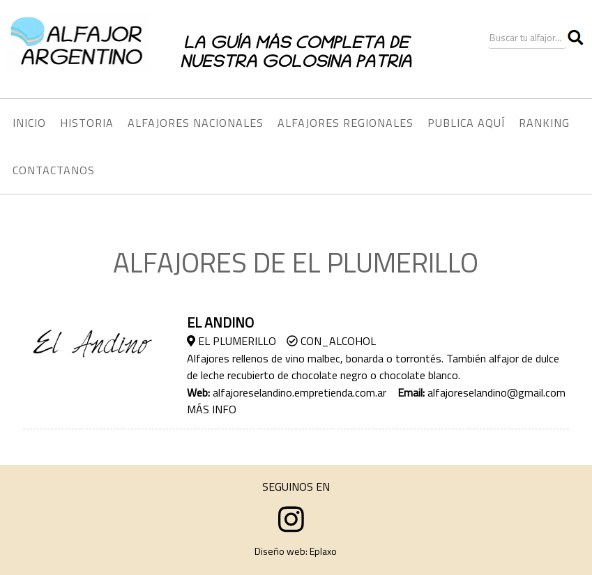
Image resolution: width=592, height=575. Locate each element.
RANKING (544, 122)
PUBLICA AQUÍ (466, 122)
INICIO (29, 122)
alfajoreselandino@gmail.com (496, 392)
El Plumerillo (231, 340)
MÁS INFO (211, 409)
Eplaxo (323, 551)
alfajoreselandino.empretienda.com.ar (299, 392)
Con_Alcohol (331, 340)
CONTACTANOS (54, 170)
